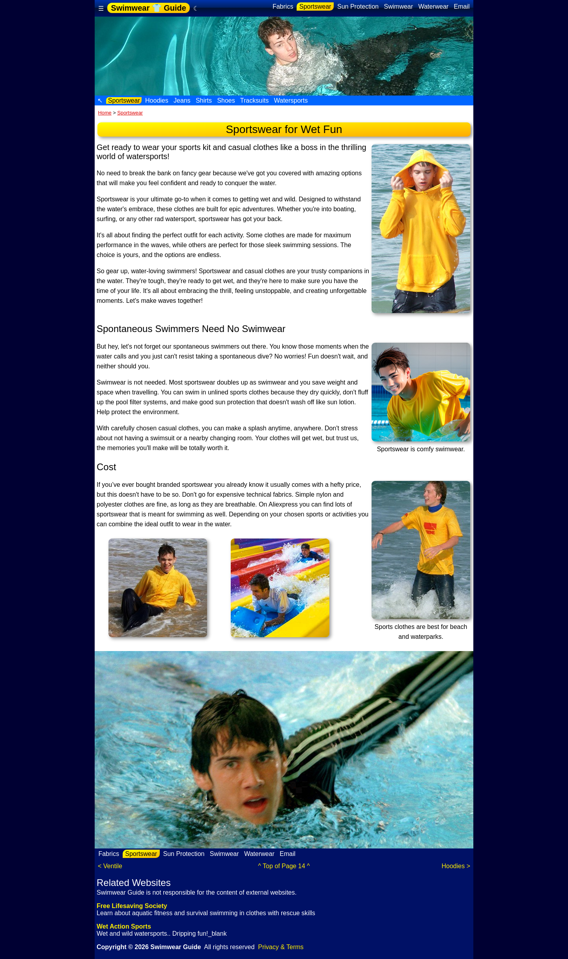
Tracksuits (255, 100)
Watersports (291, 100)
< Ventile (110, 866)
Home (105, 113)
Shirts (204, 100)
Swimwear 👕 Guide (148, 8)
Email (461, 6)
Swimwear (398, 6)
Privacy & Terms (280, 947)
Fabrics (283, 6)
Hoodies (157, 100)
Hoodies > (456, 866)
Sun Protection (358, 6)
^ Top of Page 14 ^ (284, 866)
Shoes (226, 100)
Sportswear (315, 6)
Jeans (182, 100)
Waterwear (433, 6)
